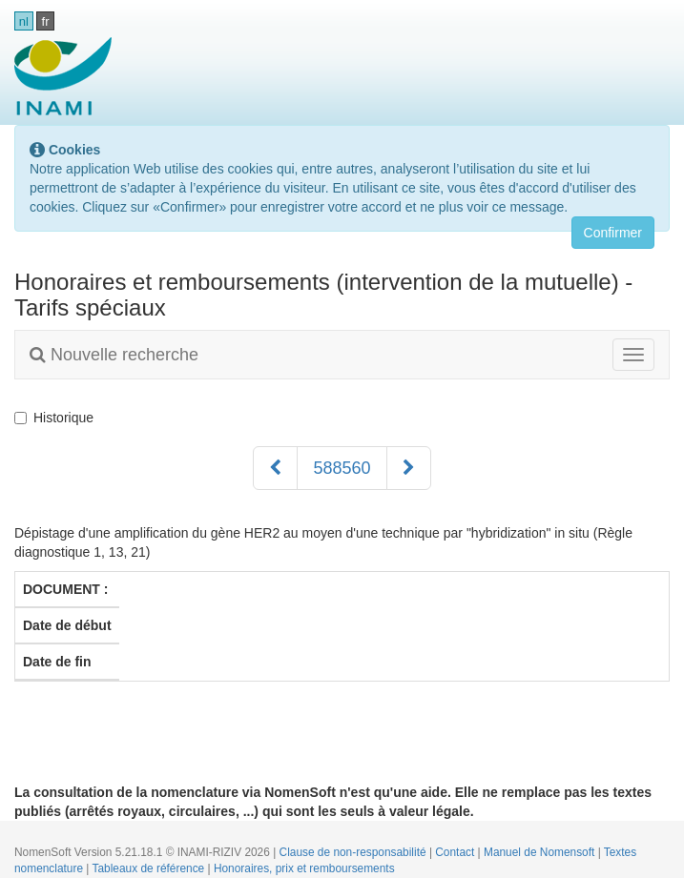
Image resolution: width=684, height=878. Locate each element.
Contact (456, 852)
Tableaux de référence (150, 868)
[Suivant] (408, 468)
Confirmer (613, 232)
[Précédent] (275, 468)
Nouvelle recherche (114, 354)
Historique (57, 417)
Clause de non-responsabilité (354, 852)
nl (24, 21)
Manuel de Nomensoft (541, 852)
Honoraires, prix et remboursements (304, 868)
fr (46, 21)
